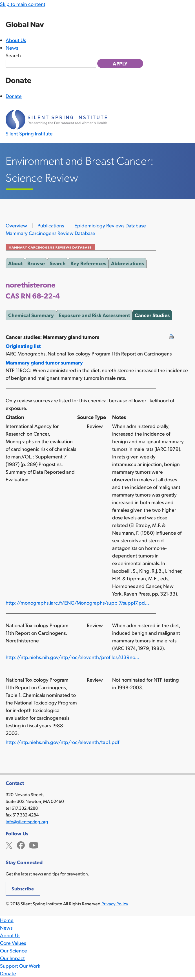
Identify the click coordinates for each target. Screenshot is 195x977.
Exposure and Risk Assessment (94, 314)
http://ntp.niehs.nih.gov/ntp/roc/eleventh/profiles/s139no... (72, 657)
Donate (14, 96)
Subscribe (23, 889)
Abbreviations (127, 262)
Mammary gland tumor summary (44, 362)
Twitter (9, 845)
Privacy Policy (114, 903)
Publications (50, 225)
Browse (36, 262)
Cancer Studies (152, 314)
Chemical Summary (31, 314)
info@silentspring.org (27, 821)
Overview (16, 225)
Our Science (13, 950)
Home (7, 920)
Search (13, 55)
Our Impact (12, 958)
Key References (88, 262)
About (15, 262)
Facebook (21, 845)
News (12, 47)
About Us (16, 40)
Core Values (13, 942)
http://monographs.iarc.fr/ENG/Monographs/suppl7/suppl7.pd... (77, 602)
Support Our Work (20, 965)
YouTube (33, 845)
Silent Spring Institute (29, 133)
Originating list (23, 346)
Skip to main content (22, 4)
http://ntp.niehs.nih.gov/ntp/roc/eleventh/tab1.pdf (62, 742)
